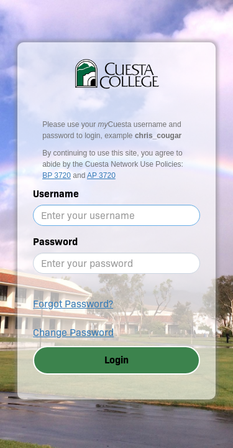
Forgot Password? (73, 304)
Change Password (73, 332)
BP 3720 (56, 175)
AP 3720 (101, 175)
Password (55, 242)
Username (56, 194)
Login (116, 360)
